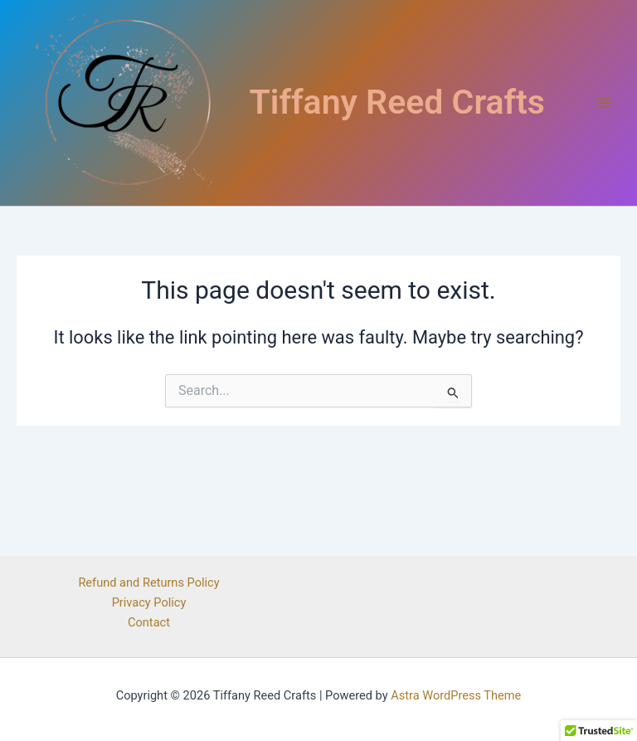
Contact (149, 622)
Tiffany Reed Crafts (397, 102)
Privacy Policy (149, 602)
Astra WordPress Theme (456, 695)
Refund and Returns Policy (148, 582)
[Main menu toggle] (603, 102)
